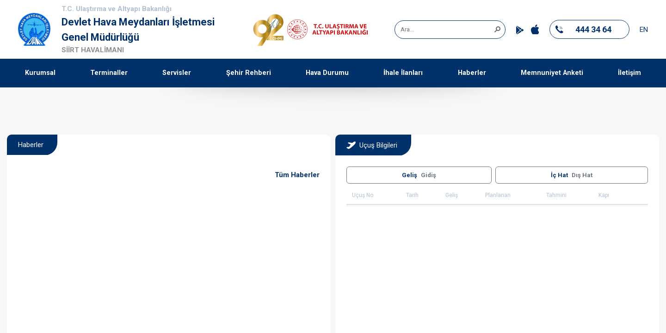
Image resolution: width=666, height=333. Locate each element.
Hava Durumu (327, 73)
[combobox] (447, 29)
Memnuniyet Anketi (552, 73)
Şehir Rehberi (248, 73)
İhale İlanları (403, 73)
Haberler (472, 73)
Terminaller (109, 73)
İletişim (629, 73)
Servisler (176, 73)
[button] (497, 28)
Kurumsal (40, 73)
